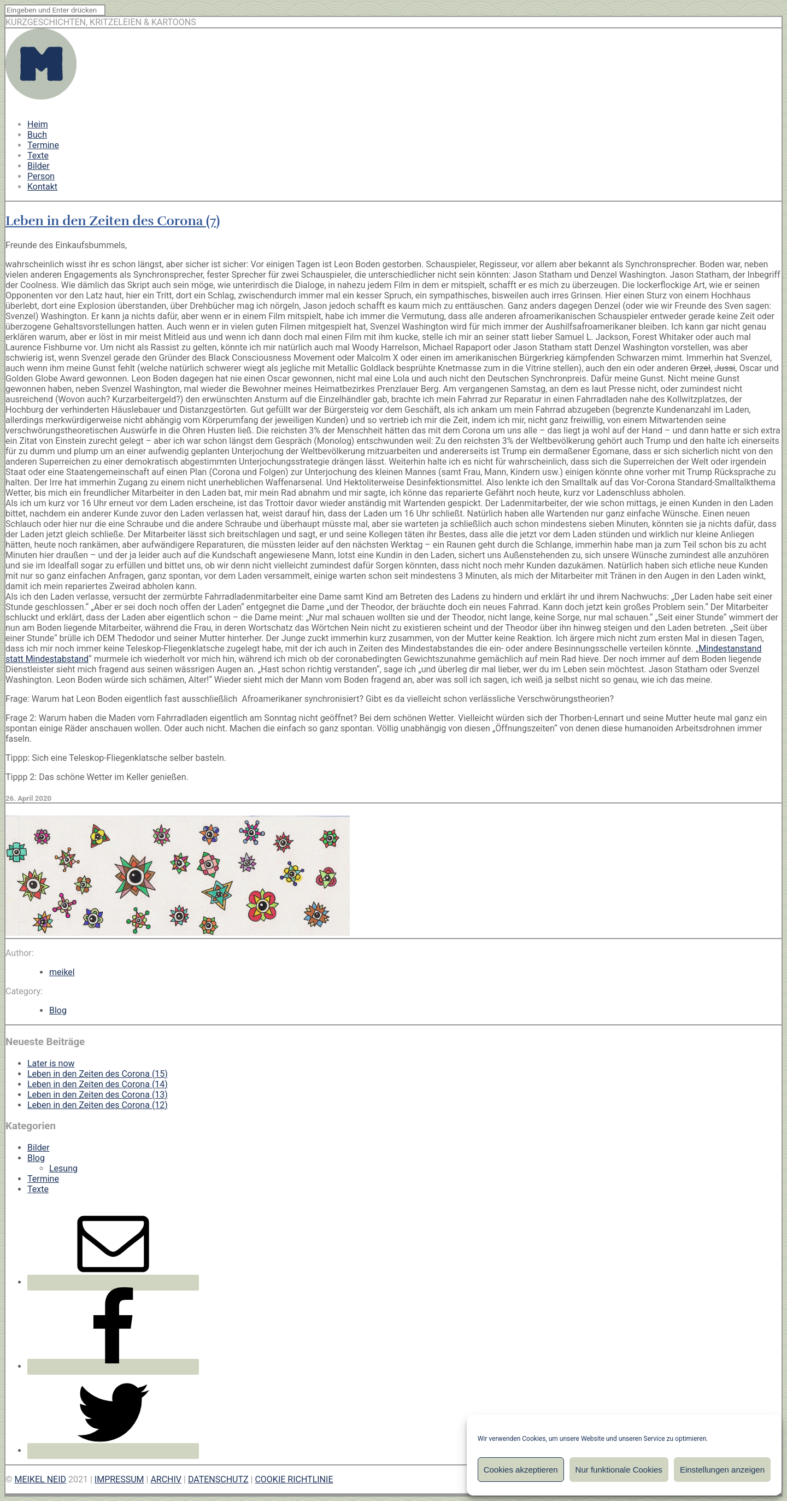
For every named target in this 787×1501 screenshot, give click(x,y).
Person (41, 176)
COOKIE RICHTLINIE (294, 1479)
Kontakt (42, 186)
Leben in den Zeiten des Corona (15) (97, 1074)
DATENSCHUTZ (218, 1479)
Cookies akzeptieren (521, 1469)
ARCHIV (165, 1479)
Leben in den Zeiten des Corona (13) (97, 1094)
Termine (43, 145)
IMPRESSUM (119, 1479)
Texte (38, 155)
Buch (37, 135)
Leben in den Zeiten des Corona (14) (97, 1084)
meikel (62, 972)
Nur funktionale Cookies (618, 1469)
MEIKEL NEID (41, 1479)
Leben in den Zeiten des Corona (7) (112, 221)
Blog (58, 1010)
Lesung (63, 1168)
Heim (37, 124)
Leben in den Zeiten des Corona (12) (97, 1105)
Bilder (38, 166)
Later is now (51, 1063)
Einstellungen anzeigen (722, 1469)
